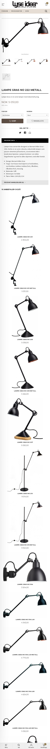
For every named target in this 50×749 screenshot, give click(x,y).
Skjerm (29, 111)
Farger (4, 111)
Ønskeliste (37, 121)
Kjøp (12, 121)
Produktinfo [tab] (9, 140)
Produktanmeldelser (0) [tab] (14, 182)
